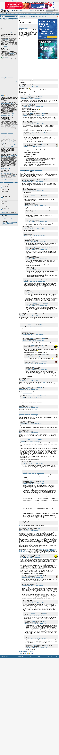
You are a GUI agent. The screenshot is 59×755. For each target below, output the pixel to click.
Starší (13, 180)
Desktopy (34, 13)
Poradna (2, 13)
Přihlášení (51, 14)
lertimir (28, 529)
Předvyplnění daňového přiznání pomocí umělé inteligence (8, 20)
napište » (16, 16)
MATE (3, 201)
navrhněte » (15, 182)
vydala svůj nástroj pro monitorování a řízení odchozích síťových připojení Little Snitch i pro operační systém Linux (9, 83)
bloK (42, 345)
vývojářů (10, 140)
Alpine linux (41, 550)
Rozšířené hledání (49, 11)
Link (29, 86)
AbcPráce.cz (19, 1)
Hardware (9, 13)
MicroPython (3, 173)
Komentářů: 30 (4, 212)
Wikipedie (9, 173)
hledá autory (19, 10)
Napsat (9, 180)
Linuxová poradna (31, 16)
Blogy (26, 13)
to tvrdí (13, 125)
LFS (20, 527)
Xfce (2, 206)
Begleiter (29, 96)
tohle (44, 382)
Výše (31, 98)
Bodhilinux (53, 550)
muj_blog (41, 96)
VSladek (2, 168)
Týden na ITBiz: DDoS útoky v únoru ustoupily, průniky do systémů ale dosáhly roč (9, 218)
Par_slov (39, 529)
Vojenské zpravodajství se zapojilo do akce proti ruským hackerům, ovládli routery (9, 98)
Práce (54, 13)
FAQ (6, 13)
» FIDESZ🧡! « (3, 95)
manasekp (29, 313)
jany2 (29, 439)
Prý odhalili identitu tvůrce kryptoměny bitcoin (7, 118)
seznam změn (11, 53)
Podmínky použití (49, 658)
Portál (51, 13)
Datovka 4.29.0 (14, 155)
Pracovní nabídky (5, 18)
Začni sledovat (27, 80)
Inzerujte (31, 10)
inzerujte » (15, 18)
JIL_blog (40, 411)
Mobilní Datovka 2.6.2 (5, 156)
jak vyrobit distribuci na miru (41, 16)
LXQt (2, 198)
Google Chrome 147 (5, 134)
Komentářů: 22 (10, 115)
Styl (1, 14)
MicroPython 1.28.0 (5, 170)
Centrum (6, 180)
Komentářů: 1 (7, 168)
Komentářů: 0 (5, 46)
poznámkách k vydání (9, 141)
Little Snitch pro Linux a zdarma (8, 78)
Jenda (42, 144)
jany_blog (40, 439)
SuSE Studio (35, 409)
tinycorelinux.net (33, 415)
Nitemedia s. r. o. (26, 658)
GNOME (3, 194)
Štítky (21, 18)
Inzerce (43, 658)
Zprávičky (3, 16)
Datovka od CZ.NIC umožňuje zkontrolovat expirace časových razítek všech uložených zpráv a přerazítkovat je (8, 150)
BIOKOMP (21, 321)
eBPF (16, 85)
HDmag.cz (13, 1)
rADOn (32, 345)
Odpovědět (21, 28)
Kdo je (44, 13)
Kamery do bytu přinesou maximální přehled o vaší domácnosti (9, 223)
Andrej (29, 395)
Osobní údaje (55, 658)
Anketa (2, 182)
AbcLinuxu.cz (3, 1)
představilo (12, 24)
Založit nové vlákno (23, 653)
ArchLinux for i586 (27, 393)
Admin (26, 28)
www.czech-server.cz (12, 658)
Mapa (57, 13)
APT (8, 51)
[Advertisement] (34, 69)
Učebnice (22, 13)
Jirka (28, 84)
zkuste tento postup (42, 383)
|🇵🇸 (1, 46)
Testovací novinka (6, 224)
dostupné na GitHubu (9, 88)
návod (26, 18)
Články (18, 13)
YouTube (14, 144)
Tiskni (20, 655)
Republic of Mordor (42, 395)
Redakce (39, 658)
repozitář (6, 39)
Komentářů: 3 (10, 32)
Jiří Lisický (29, 411)
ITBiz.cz (9, 1)
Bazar (48, 13)
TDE (2, 203)
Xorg (28, 18)
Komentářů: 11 (10, 133)
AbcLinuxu (4, 215)
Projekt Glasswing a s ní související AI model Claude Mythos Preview (9, 59)
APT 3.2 (2, 48)
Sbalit (26, 86)
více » (3, 75)
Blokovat (33, 86)
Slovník (40, 13)
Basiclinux (47, 550)
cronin (34, 367)
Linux (23, 18)
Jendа (32, 144)
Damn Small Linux (23, 552)
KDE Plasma (4, 196)
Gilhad (33, 361)
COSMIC (3, 191)
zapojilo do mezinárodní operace (7, 103)
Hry (37, 13)
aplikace (4, 25)
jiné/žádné (3, 208)
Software (14, 13)
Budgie (3, 186)
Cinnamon (3, 189)
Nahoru (31, 653)
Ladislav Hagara (4, 32)
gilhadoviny (44, 361)
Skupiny (29, 13)
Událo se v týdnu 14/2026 (7, 220)
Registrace (56, 14)
